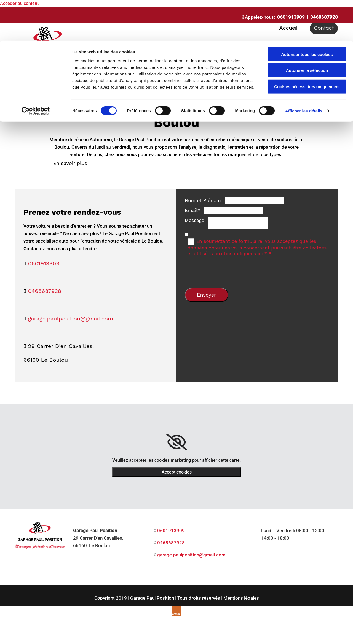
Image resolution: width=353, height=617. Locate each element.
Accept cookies (177, 472)
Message (194, 220)
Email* (192, 210)
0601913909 (44, 263)
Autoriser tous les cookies (307, 13)
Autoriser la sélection (307, 30)
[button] (70, 163)
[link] (176, 442)
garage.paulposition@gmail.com (70, 318)
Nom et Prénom (203, 200)
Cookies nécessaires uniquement (307, 46)
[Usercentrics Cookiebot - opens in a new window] (36, 70)
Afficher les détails (303, 70)
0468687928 (44, 291)
